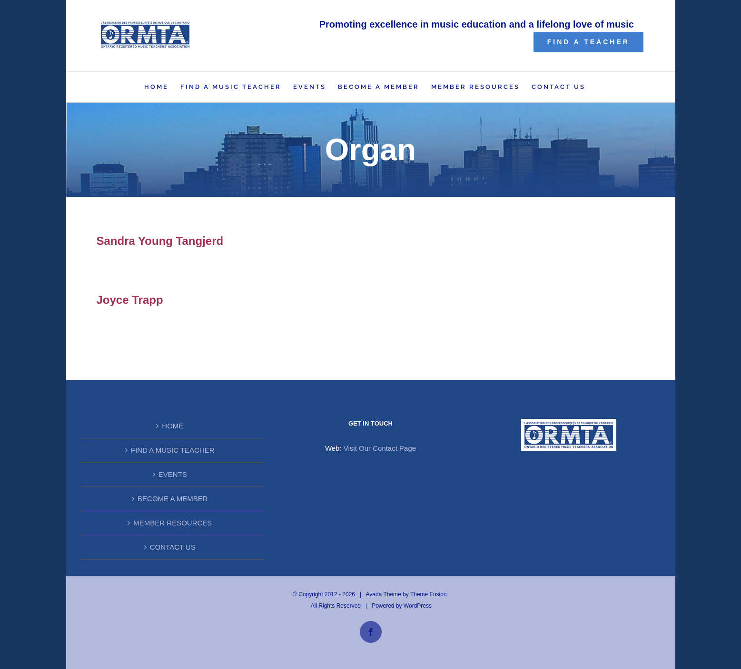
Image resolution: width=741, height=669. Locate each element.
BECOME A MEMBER (173, 498)
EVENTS (172, 474)
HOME (172, 426)
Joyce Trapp (130, 299)
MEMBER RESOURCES (172, 523)
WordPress (418, 605)
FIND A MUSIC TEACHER (173, 450)
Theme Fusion (428, 594)
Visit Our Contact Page (380, 448)
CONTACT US (173, 547)
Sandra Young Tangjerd (160, 240)
